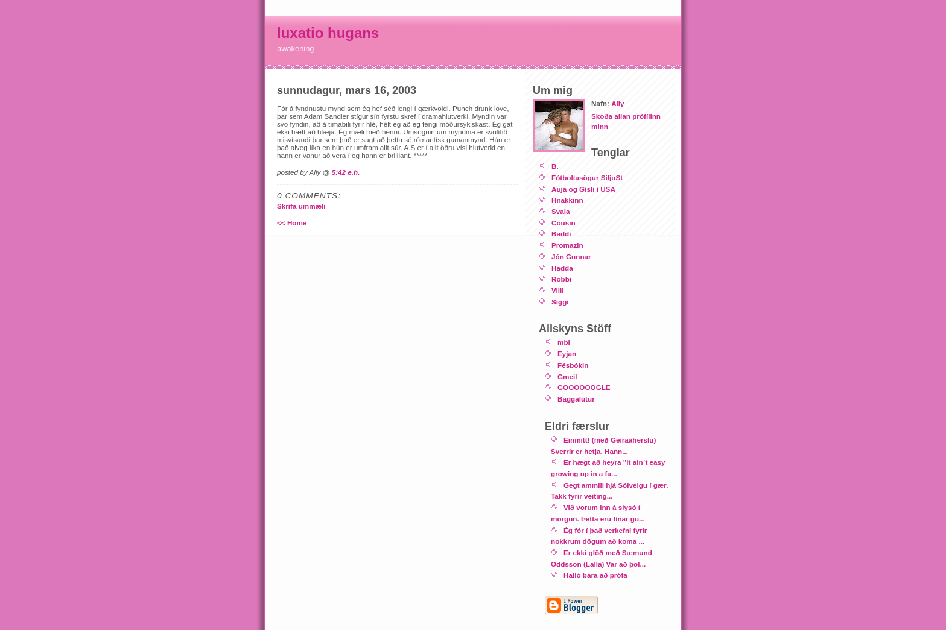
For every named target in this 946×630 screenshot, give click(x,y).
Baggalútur (576, 399)
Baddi (561, 234)
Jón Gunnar (571, 256)
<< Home (291, 223)
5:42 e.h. (346, 172)
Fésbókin (572, 365)
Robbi (561, 279)
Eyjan (566, 354)
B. (555, 166)
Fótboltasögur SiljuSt (587, 177)
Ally (617, 103)
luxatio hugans (328, 33)
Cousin (563, 223)
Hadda (562, 268)
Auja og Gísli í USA (583, 189)
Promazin (567, 245)
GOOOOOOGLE (584, 387)
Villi (557, 290)
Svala (560, 211)
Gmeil (567, 376)
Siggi (560, 302)
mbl (563, 342)
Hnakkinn (567, 200)
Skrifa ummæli (301, 206)
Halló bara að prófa (595, 575)
